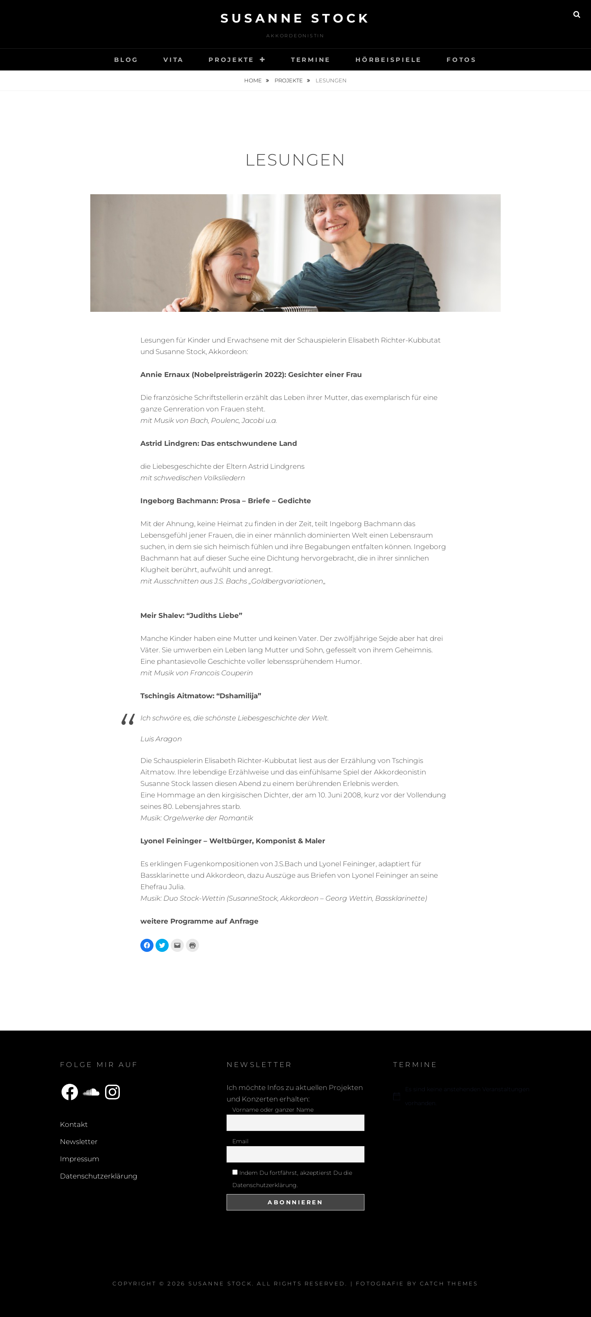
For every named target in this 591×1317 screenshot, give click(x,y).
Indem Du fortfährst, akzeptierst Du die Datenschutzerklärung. (292, 1179)
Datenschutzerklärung (98, 1176)
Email (240, 1141)
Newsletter (79, 1142)
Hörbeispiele (388, 60)
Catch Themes (449, 1283)
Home (253, 80)
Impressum (79, 1159)
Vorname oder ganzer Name (273, 1109)
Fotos (462, 60)
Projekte (231, 60)
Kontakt (74, 1124)
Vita (173, 60)
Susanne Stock (295, 18)
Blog (126, 60)
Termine (311, 60)
